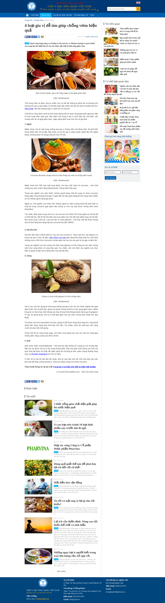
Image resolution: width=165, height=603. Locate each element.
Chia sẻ (34, 37)
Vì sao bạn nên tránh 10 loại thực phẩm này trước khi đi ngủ (73, 426)
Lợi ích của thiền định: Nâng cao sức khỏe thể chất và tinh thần (76, 523)
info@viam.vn (74, 599)
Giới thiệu (35, 15)
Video (92, 15)
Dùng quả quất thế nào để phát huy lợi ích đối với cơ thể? (75, 465)
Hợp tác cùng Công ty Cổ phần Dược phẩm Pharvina (72, 447)
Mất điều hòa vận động (68, 482)
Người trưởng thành (91, 36)
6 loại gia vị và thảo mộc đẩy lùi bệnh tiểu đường (74, 367)
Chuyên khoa (46, 15)
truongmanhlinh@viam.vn (115, 592)
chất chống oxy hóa (57, 238)
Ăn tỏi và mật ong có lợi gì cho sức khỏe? (74, 502)
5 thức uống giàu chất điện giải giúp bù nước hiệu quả (75, 405)
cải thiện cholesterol (39, 354)
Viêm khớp (29, 109)
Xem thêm (61, 571)
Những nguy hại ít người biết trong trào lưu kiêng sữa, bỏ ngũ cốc (75, 554)
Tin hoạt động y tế (81, 15)
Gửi (27, 37)
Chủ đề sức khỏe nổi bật (62, 15)
